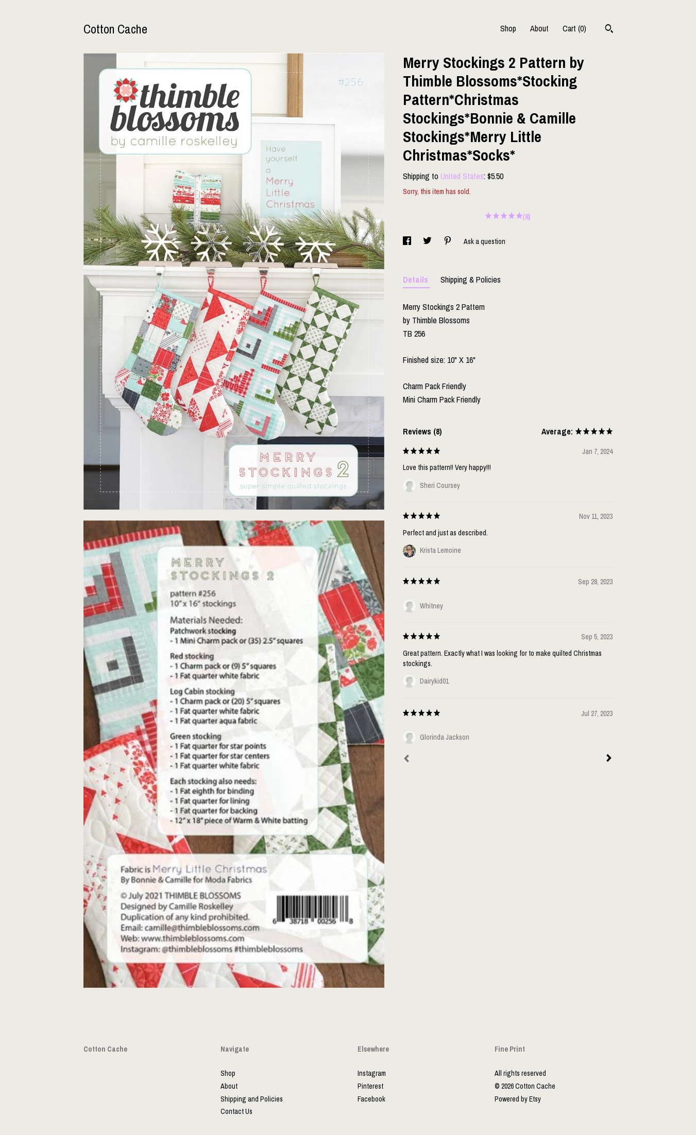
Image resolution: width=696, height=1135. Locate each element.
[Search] (609, 30)
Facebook (371, 1099)
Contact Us (236, 1111)
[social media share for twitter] (428, 241)
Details (416, 279)
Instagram (372, 1073)
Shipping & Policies (470, 279)
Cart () (574, 28)
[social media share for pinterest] (448, 241)
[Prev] (406, 760)
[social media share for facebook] (408, 241)
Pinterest (370, 1086)
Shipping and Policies (251, 1099)
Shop (508, 28)
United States (462, 176)
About (539, 28)
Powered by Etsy (518, 1099)
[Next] (609, 759)
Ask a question (484, 241)
